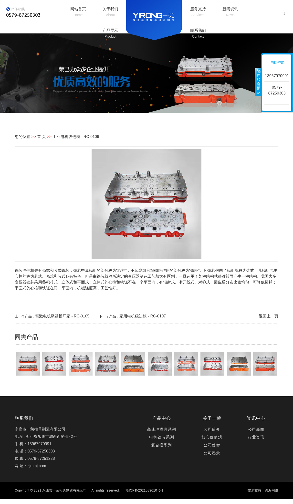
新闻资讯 (230, 12)
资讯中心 (256, 418)
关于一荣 (212, 418)
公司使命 (212, 445)
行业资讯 (256, 437)
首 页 (41, 137)
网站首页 (78, 12)
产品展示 (110, 33)
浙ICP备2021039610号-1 (145, 490)
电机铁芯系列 (161, 437)
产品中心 (161, 418)
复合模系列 (161, 445)
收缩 (258, 81)
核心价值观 (211, 437)
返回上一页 (268, 316)
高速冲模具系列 (161, 429)
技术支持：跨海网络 (263, 490)
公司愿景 (212, 453)
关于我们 (110, 12)
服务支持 (198, 12)
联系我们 (198, 33)
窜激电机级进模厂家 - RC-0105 (62, 316)
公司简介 (212, 429)
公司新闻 (256, 429)
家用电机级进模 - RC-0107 (142, 316)
